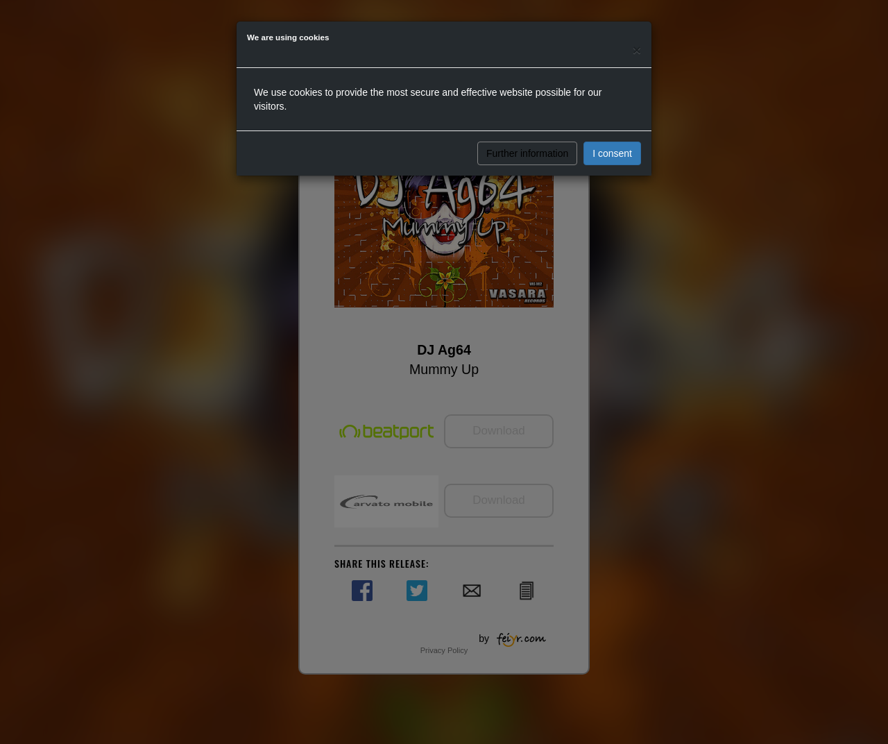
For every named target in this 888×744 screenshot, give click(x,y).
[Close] (637, 49)
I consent (612, 153)
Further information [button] (527, 153)
